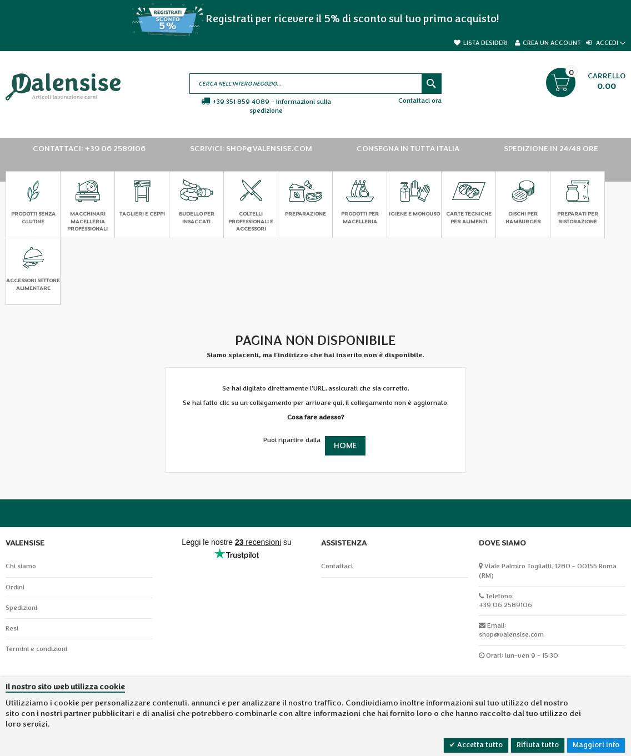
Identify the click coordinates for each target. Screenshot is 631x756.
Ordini (15, 587)
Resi (12, 628)
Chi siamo (21, 566)
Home (345, 445)
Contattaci (337, 566)
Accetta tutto (479, 744)
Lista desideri (485, 43)
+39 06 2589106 (505, 605)
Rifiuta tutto (538, 744)
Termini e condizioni (36, 649)
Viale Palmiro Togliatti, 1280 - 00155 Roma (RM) (548, 570)
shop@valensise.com (511, 634)
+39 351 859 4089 (240, 102)
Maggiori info (596, 744)
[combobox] (315, 83)
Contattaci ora (420, 101)
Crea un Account (551, 43)
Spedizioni (21, 608)
